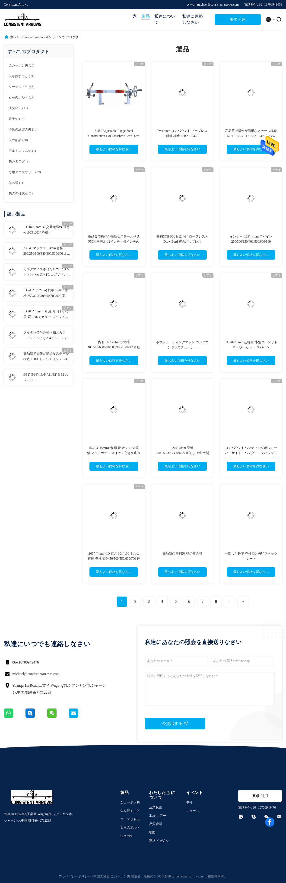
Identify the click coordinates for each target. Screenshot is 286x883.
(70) (18, 140)
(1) (22, 150)
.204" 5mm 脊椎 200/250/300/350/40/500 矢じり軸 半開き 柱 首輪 (182, 453)
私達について (164, 19)
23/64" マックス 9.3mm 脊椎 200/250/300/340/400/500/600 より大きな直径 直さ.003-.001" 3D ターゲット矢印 (46, 251)
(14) (17, 119)
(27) (21, 97)
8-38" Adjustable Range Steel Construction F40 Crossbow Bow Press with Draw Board (113, 136)
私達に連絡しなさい (192, 19)
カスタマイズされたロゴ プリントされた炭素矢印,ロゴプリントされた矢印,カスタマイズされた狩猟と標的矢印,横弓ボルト (46, 272)
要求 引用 (238, 19)
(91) (21, 76)
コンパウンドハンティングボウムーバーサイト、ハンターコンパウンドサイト (251, 453)
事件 (189, 802)
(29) (25, 172)
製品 (145, 16)
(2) (19, 161)
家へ (13, 37)
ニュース (192, 811)
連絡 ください (159, 840)
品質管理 (155, 824)
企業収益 (155, 807)
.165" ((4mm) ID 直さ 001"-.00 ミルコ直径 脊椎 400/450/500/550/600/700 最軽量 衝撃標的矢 (114, 558)
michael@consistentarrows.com (36, 674)
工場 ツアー (157, 815)
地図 (152, 832)
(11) (18, 108)
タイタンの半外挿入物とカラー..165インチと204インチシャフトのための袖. (46, 336)
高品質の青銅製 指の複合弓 (182, 553)
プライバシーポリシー (75, 876)
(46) (21, 87)
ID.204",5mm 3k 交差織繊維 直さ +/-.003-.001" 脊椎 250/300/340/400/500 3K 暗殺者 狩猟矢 (46, 230)
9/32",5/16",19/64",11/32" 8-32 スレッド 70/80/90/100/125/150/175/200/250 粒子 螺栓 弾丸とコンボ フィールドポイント (46, 378)
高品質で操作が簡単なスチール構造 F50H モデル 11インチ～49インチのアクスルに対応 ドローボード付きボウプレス (46, 357)
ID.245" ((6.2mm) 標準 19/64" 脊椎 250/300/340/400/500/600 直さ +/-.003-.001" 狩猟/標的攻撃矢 (45, 294)
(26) (21, 65)
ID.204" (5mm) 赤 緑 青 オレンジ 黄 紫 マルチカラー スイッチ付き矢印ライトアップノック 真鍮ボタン (46, 315)
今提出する (175, 723)
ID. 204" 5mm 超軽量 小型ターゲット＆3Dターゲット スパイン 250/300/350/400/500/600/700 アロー (251, 347)
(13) (23, 129)
